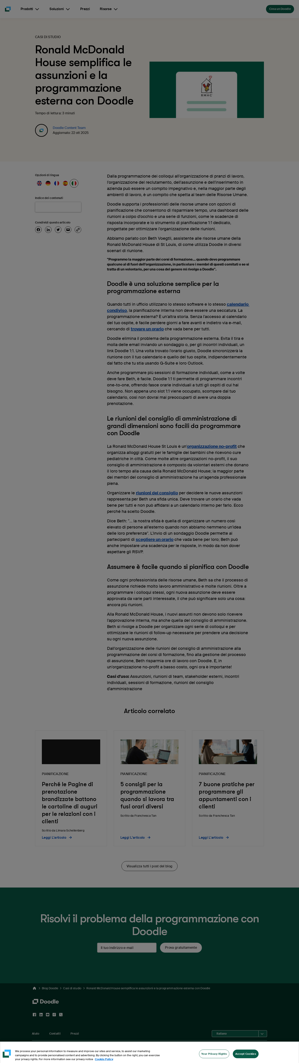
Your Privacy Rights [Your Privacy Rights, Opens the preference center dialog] (214, 1057)
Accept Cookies (245, 1057)
